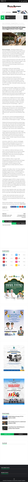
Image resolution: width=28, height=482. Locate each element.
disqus (18, 223)
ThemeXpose (9, 480)
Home (3, 23)
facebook (23, 223)
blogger (14, 223)
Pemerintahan (7, 23)
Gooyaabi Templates (21, 480)
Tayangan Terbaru (14, 23)
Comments (20, 434)
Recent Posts (7, 434)
